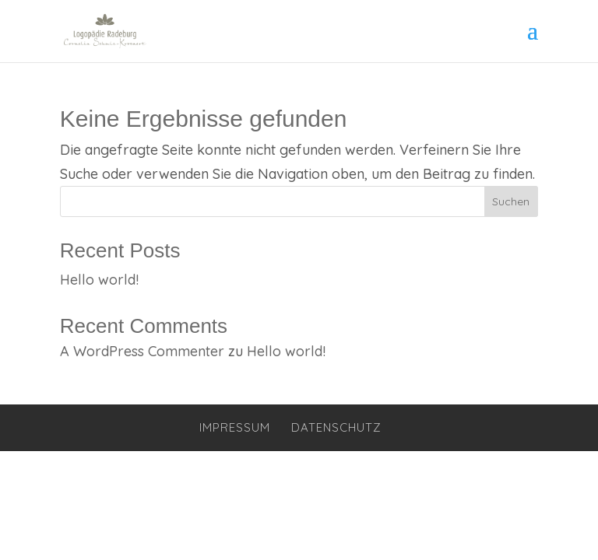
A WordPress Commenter (142, 351)
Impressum (234, 427)
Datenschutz (336, 427)
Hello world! (99, 280)
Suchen (510, 201)
